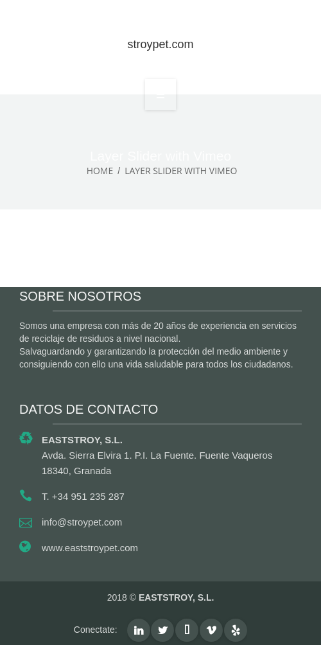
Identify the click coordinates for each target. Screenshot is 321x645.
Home (100, 170)
